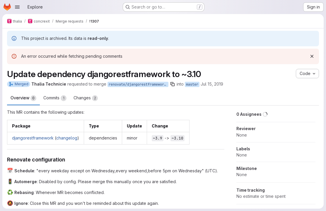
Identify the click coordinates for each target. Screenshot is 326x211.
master (192, 84)
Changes (86, 98)
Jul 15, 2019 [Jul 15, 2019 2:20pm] (212, 83)
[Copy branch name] (172, 84)
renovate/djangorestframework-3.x (138, 84)
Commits (54, 98)
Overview (23, 98)
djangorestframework (33, 137)
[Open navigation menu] (17, 7)
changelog (66, 137)
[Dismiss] (311, 56)
